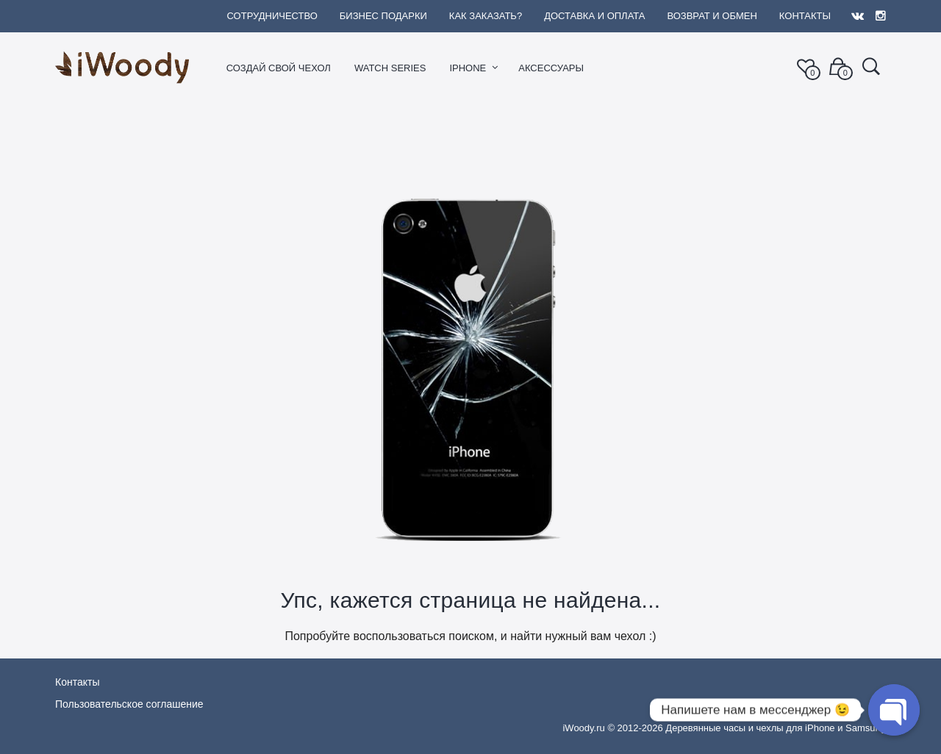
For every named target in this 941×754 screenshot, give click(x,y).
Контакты (805, 15)
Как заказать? (485, 15)
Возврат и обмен (711, 15)
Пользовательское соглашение (129, 704)
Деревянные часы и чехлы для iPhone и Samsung (775, 727)
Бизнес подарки (383, 15)
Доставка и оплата (594, 15)
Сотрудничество (271, 15)
